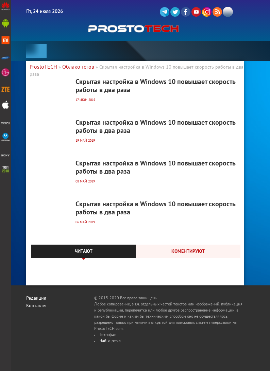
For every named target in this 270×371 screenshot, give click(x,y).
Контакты (36, 306)
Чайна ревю (110, 341)
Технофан (108, 335)
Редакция (36, 298)
